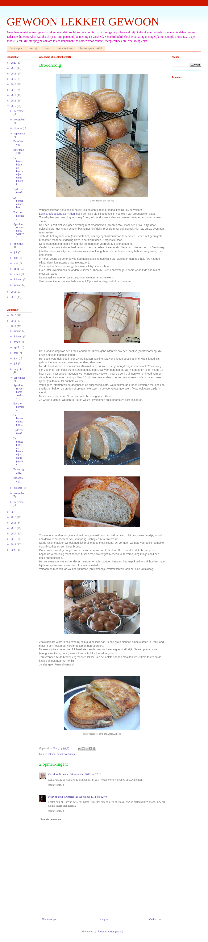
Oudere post (155, 919)
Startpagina (16, 48)
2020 (14, 62)
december (19, 111)
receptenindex (65, 48)
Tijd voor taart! (18, 191)
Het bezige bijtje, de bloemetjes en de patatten (18, 171)
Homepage (103, 919)
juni (16, 257)
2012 (14, 106)
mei (16, 263)
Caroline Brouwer (58, 774)
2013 (14, 100)
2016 (14, 84)
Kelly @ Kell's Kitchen (61, 796)
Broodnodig (18, 143)
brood (60, 754)
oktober (18, 128)
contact (47, 48)
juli (16, 252)
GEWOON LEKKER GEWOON (83, 21)
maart (17, 274)
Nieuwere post (49, 919)
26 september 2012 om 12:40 (91, 796)
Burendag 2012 (18, 151)
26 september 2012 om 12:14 (85, 774)
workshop (69, 754)
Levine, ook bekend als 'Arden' (57, 213)
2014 (14, 95)
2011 (14, 291)
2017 (14, 79)
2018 (14, 73)
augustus (18, 243)
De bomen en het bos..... (18, 202)
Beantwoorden (56, 784)
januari (18, 285)
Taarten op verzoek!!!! (91, 48)
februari (18, 279)
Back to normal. (18, 215)
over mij (33, 48)
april (16, 268)
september (19, 133)
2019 (14, 68)
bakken (51, 754)
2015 (14, 89)
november (19, 119)
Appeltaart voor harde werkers (18, 230)
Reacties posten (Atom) (110, 931)
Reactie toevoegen (50, 819)
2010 (14, 297)
